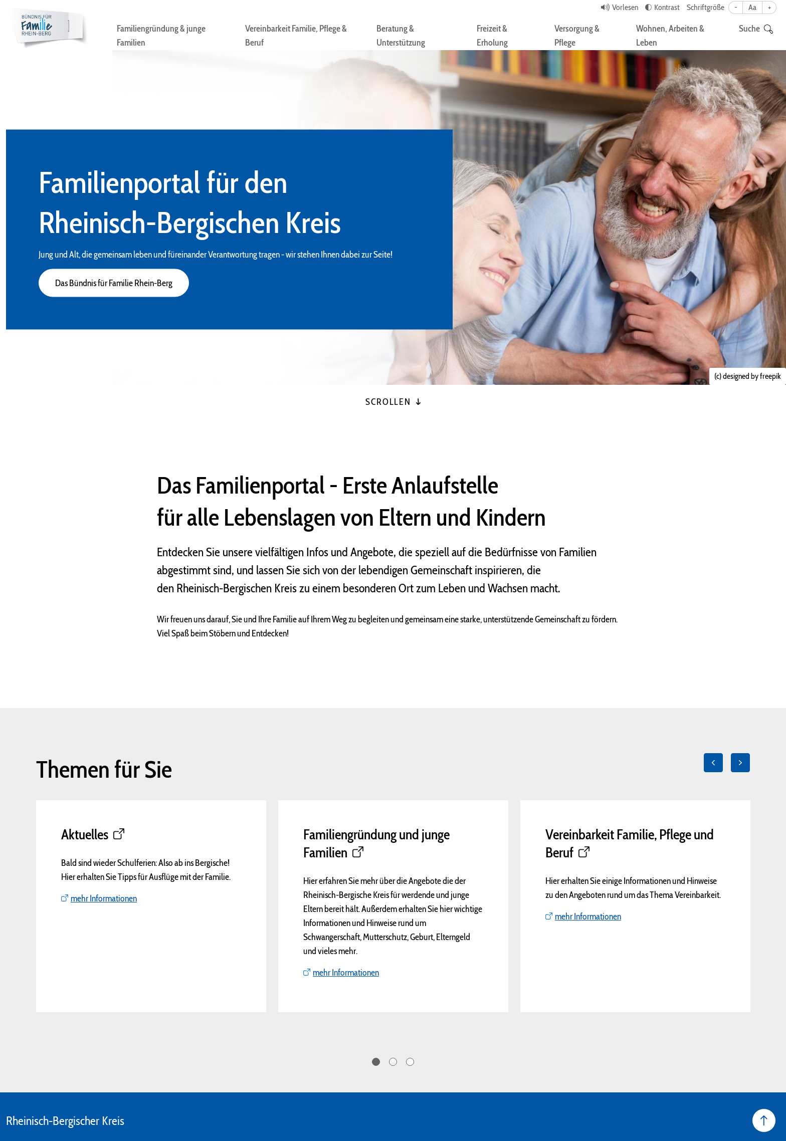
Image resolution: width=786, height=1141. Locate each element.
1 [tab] (376, 1062)
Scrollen (392, 401)
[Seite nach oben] (764, 1120)
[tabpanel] (151, 906)
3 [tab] (410, 1062)
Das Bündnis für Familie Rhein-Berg (113, 283)
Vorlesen (625, 7)
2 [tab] (393, 1062)
